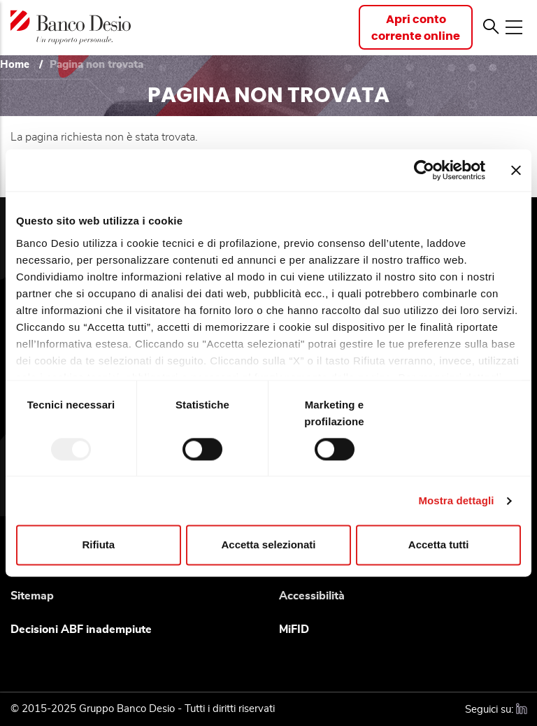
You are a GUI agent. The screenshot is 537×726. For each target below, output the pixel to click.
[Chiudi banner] (516, 170)
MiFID (294, 629)
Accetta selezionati (268, 545)
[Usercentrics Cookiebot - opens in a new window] (424, 169)
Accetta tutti (438, 545)
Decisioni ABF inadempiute (81, 629)
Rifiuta (98, 545)
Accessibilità (312, 596)
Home (14, 64)
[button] (491, 27)
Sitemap (32, 596)
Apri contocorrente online (415, 28)
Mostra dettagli (456, 500)
